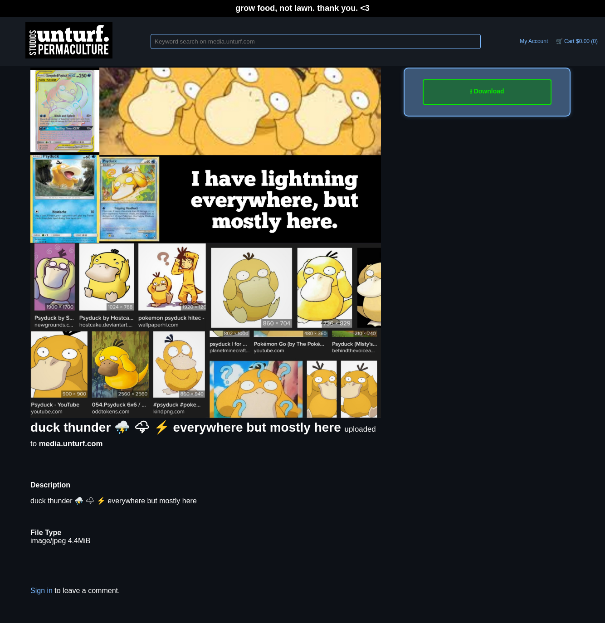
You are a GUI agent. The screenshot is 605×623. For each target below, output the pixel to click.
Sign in (41, 590)
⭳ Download (487, 91)
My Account (534, 41)
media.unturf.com (71, 443)
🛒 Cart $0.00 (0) (577, 41)
